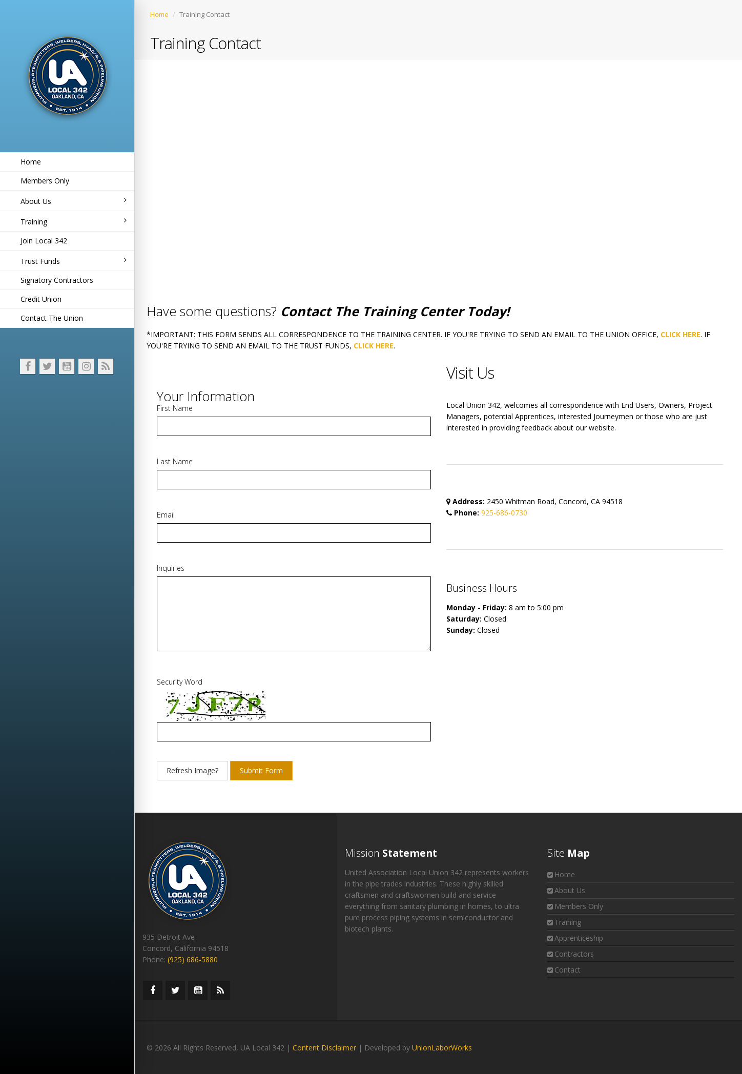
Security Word (179, 682)
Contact (567, 970)
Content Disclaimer (324, 1047)
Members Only (44, 180)
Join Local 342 (43, 240)
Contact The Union (51, 318)
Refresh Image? (192, 770)
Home (30, 162)
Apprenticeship (578, 938)
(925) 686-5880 (193, 959)
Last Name (175, 461)
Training (73, 221)
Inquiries (170, 568)
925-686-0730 (504, 513)
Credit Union (40, 299)
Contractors (574, 954)
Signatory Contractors (56, 280)
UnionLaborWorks (442, 1047)
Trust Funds (73, 261)
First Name (175, 408)
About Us (73, 201)
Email (166, 515)
